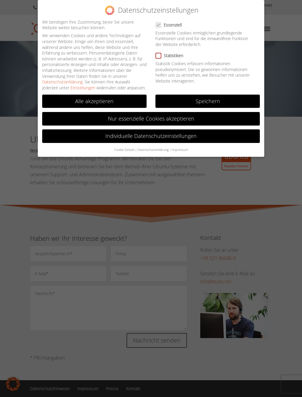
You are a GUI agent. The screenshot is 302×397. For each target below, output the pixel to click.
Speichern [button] (208, 101)
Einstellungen (82, 87)
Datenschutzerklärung (62, 82)
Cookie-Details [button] (124, 150)
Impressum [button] (180, 150)
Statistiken (171, 55)
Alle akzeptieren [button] (94, 101)
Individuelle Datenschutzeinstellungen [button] (151, 135)
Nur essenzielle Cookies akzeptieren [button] (151, 118)
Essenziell (171, 25)
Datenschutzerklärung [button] (153, 150)
